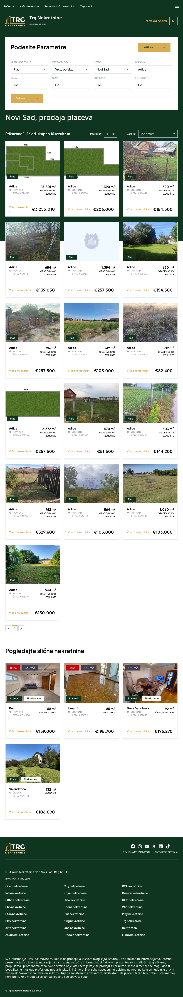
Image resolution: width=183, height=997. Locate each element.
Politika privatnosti (136, 851)
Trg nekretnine (132, 920)
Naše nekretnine (29, 6)
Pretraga (27, 97)
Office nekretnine (17, 899)
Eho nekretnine (15, 906)
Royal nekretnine (75, 892)
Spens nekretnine (76, 906)
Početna (9, 6)
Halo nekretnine (74, 899)
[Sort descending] (113, 133)
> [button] (21, 628)
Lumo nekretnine (133, 934)
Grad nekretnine (16, 885)
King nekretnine (74, 920)
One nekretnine (74, 927)
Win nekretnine (132, 906)
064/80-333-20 (37, 24)
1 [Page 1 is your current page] (14, 627)
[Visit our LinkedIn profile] (161, 845)
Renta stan (129, 927)
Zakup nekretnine (17, 934)
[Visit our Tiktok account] (168, 845)
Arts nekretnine (15, 927)
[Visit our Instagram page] (140, 845)
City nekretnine (74, 885)
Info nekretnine (15, 892)
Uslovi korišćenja (165, 851)
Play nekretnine (132, 913)
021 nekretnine (132, 885)
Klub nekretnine (133, 899)
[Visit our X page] (154, 845)
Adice (142, 69)
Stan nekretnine (16, 913)
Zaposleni (86, 6)
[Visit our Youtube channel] (147, 845)
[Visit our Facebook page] (133, 845)
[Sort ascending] (107, 133)
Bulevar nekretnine (135, 892)
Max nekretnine (15, 920)
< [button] (8, 628)
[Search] (173, 21)
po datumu (148, 133)
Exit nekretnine (74, 913)
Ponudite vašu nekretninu (60, 6)
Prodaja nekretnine (77, 934)
